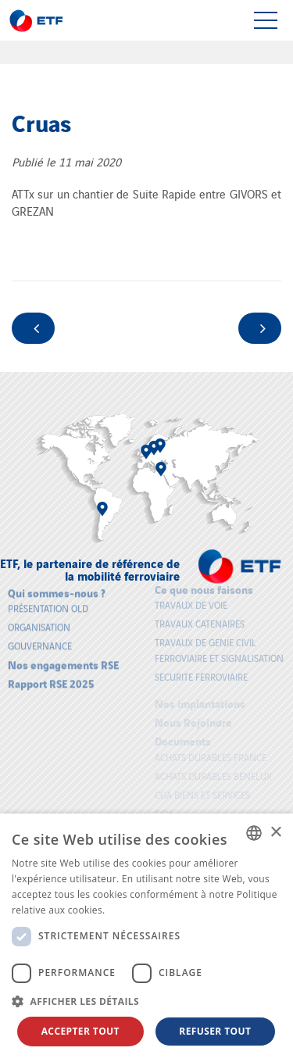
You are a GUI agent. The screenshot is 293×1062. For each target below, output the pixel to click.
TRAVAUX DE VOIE (191, 601)
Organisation (39, 623)
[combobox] (254, 833)
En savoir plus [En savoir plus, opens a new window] (139, 910)
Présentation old (48, 604)
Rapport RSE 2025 (51, 679)
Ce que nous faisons (204, 585)
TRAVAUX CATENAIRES (200, 620)
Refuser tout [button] (215, 1031)
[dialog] (146, 937)
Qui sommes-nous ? (56, 589)
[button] (146, 1001)
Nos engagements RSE (63, 661)
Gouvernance (40, 642)
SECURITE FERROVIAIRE (201, 673)
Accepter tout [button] (80, 1031)
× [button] (275, 833)
